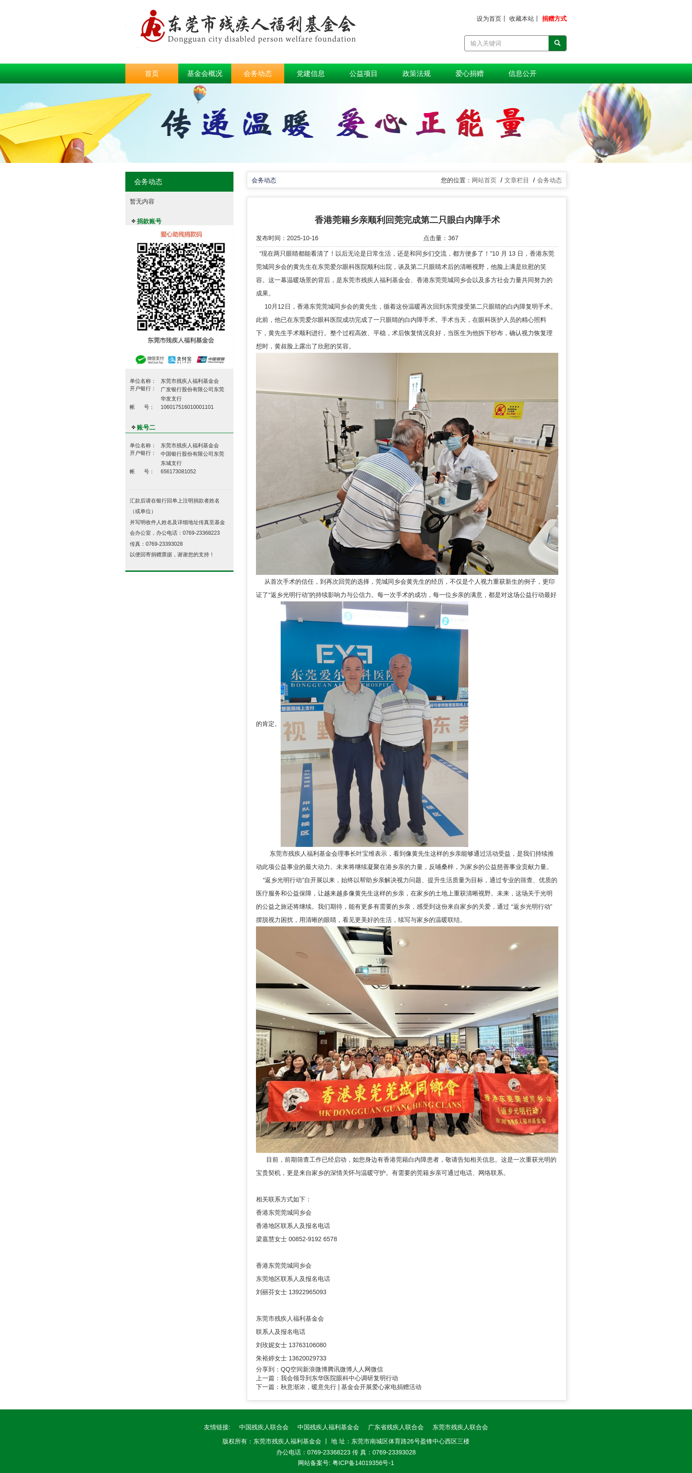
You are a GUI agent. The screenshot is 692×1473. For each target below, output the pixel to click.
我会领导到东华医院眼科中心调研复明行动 (339, 1378)
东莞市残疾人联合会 (460, 1427)
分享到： (268, 1369)
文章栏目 (516, 180)
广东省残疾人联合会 (396, 1427)
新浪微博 (315, 1369)
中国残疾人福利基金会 (328, 1427)
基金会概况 (204, 73)
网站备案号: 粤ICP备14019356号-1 (346, 1462)
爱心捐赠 (469, 73)
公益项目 (364, 73)
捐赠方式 (554, 18)
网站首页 (484, 180)
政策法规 (416, 73)
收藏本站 (521, 18)
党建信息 (311, 73)
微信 (377, 1369)
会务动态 (258, 73)
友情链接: (217, 1427)
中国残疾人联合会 (264, 1427)
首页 (152, 73)
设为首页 (489, 18)
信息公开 (522, 73)
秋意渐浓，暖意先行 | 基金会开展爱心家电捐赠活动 (351, 1386)
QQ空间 (292, 1369)
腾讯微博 (339, 1369)
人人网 (361, 1369)
